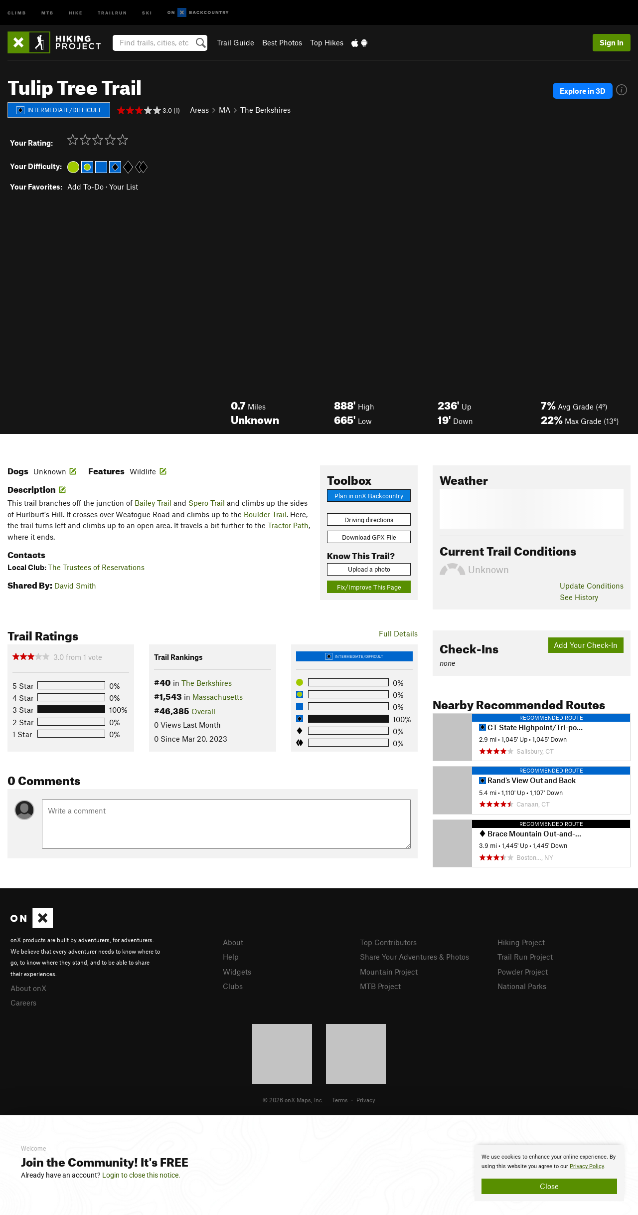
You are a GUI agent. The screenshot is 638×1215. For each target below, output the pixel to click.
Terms (340, 1099)
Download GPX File (369, 537)
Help (231, 956)
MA (224, 109)
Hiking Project (521, 942)
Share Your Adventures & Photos (414, 956)
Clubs (233, 986)
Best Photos (282, 42)
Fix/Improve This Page (369, 587)
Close (549, 1186)
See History (579, 597)
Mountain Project (389, 971)
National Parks (521, 986)
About (233, 942)
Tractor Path (288, 525)
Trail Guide (235, 42)
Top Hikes (326, 42)
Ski (147, 12)
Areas (199, 109)
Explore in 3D (583, 90)
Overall (203, 711)
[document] (549, 1173)
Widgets (237, 971)
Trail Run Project (525, 956)
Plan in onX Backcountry (368, 496)
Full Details (398, 633)
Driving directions (368, 520)
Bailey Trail (153, 502)
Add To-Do (85, 186)
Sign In (612, 42)
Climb (16, 12)
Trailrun (112, 12)
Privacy (365, 1099)
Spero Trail (206, 502)
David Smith (75, 585)
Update (592, 585)
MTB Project (380, 986)
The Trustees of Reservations (96, 567)
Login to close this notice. (141, 1175)
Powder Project (522, 971)
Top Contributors (388, 942)
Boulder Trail (265, 514)
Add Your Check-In (586, 644)
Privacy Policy (587, 1166)
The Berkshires (265, 109)
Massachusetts (217, 696)
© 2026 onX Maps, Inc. (293, 1099)
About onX (28, 988)
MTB (47, 12)
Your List (123, 186)
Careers (23, 1002)
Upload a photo (369, 569)
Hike (76, 12)
